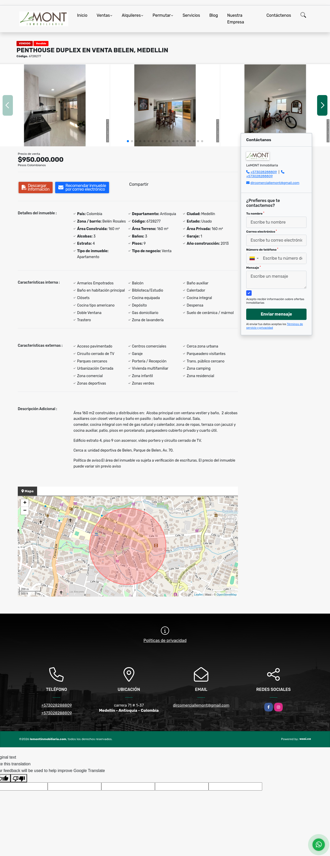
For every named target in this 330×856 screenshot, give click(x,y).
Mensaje (253, 268)
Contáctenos (278, 15)
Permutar (162, 15)
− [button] (25, 511)
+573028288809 (263, 172)
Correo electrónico (261, 232)
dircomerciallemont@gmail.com (274, 183)
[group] (55, 105)
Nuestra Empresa (235, 18)
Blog (213, 15)
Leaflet (198, 594)
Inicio (82, 15)
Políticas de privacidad (165, 640)
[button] (128, 141)
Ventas (103, 15)
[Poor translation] (19, 778)
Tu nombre (255, 213)
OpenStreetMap (227, 594)
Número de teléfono (262, 250)
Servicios (191, 15)
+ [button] (25, 503)
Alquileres (131, 15)
